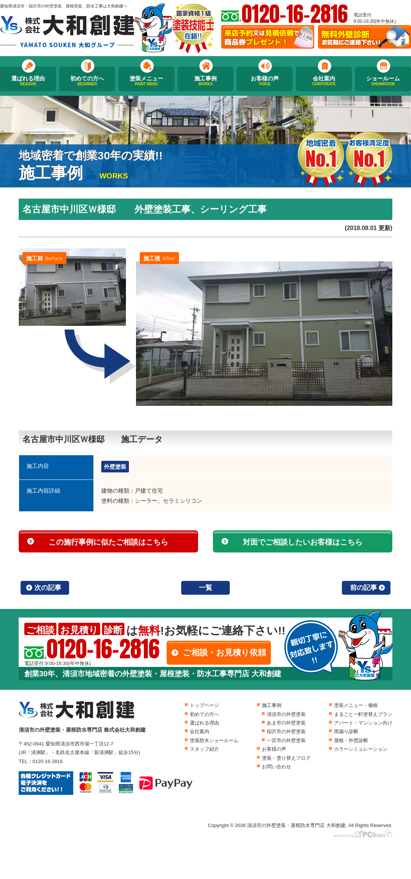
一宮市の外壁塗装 (286, 740)
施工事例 (205, 80)
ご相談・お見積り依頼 (224, 652)
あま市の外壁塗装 (286, 723)
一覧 (205, 587)
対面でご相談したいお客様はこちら (302, 542)
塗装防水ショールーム (214, 740)
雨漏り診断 (346, 731)
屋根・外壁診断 (351, 740)
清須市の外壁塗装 (286, 714)
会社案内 (324, 80)
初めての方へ (87, 80)
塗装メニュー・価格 (356, 705)
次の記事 (47, 587)
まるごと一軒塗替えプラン (363, 714)
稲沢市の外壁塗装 (286, 731)
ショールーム (383, 80)
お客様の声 (265, 80)
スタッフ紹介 (204, 749)
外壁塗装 (115, 466)
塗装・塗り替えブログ (286, 758)
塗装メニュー (146, 80)
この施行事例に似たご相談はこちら (108, 542)
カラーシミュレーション (360, 749)
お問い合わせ (276, 766)
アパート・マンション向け (363, 723)
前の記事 (363, 587)
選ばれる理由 (28, 80)
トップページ (204, 705)
